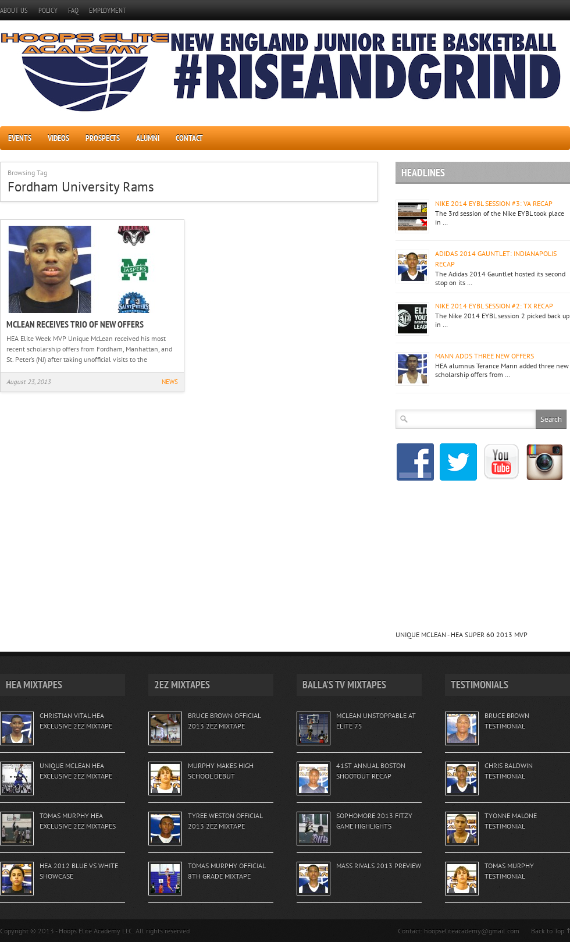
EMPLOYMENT (107, 10)
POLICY (48, 10)
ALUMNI (147, 138)
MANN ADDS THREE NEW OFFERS (484, 355)
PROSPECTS (103, 138)
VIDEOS (58, 138)
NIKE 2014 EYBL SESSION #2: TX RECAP (494, 305)
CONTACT (189, 138)
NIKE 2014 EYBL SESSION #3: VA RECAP (494, 203)
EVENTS (19, 138)
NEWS (170, 382)
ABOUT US (14, 10)
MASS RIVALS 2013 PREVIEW (378, 865)
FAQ (73, 10)
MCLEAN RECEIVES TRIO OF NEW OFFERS (75, 324)
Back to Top (547, 930)
